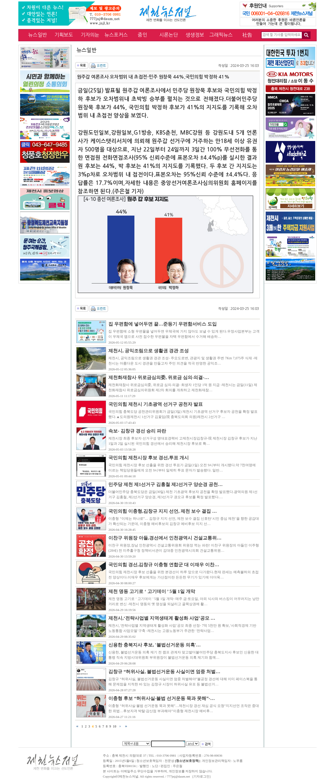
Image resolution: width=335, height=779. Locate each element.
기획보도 (63, 34)
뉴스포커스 (116, 34)
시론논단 (168, 34)
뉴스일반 (37, 34)
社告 (247, 34)
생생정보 (195, 34)
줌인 (142, 34)
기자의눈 (90, 34)
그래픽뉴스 (221, 34)
